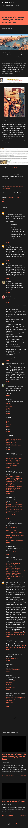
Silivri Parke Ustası (11, 465)
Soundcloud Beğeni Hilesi (13, 573)
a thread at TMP (13, 168)
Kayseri (8, 423)
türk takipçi (9, 684)
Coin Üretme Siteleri (12, 565)
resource (4, 199)
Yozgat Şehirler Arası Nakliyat (14, 532)
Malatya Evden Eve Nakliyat (14, 509)
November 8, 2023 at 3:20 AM (14, 455)
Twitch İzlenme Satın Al (13, 563)
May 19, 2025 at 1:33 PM (20, 693)
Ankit (7, 582)
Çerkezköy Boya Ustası (12, 463)
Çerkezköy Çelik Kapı (12, 490)
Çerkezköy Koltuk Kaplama (14, 488)
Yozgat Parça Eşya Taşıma (13, 480)
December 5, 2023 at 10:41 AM (15, 548)
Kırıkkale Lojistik (11, 539)
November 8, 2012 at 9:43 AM (14, 283)
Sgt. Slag (8, 246)
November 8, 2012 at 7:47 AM (14, 265)
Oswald (8, 385)
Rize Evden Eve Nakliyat (13, 460)
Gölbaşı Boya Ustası (12, 534)
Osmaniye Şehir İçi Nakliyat (14, 486)
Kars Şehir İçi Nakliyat (12, 511)
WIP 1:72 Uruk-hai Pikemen (14, 801)
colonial (8, 197)
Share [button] (3, 201)
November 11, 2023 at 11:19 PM (15, 499)
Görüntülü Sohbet (11, 566)
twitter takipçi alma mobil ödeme (15, 697)
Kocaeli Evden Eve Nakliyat (14, 458)
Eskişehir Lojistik (11, 485)
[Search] (22, 3)
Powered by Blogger (14, 824)
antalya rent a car (11, 442)
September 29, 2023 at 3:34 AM (15, 401)
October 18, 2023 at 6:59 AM (14, 437)
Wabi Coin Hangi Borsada (13, 574)
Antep (8, 408)
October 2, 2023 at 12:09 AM (14, 419)
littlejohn (8, 296)
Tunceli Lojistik (10, 514)
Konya (8, 421)
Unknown (8, 363)
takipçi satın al (10, 440)
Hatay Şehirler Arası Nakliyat (14, 540)
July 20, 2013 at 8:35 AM (20, 306)
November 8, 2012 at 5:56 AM (14, 214)
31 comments (10, 815)
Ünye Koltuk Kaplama (12, 529)
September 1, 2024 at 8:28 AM (15, 641)
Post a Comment (11, 775)
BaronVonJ (9, 281)
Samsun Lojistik (10, 516)
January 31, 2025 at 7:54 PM (14, 666)
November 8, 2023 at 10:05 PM (15, 473)
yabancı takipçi (10, 687)
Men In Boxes (8, 2)
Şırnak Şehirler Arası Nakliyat (14, 478)
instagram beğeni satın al (13, 699)
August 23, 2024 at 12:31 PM (17, 582)
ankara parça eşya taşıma (13, 439)
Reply (8, 242)
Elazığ (8, 410)
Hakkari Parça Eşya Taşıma (14, 506)
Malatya (8, 424)
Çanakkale (9, 406)
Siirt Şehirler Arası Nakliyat (14, 476)
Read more (23, 775)
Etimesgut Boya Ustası (12, 537)
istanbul (8, 405)
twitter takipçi (10, 686)
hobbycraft (15, 197)
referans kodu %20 (11, 552)
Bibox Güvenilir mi (11, 530)
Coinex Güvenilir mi (11, 527)
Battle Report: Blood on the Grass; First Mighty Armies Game (14, 756)
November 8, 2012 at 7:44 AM (14, 247)
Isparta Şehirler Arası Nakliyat (15, 535)
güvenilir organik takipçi (13, 669)
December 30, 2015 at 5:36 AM (15, 386)
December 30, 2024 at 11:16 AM (15, 654)
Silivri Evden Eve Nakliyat (13, 462)
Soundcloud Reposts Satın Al (14, 576)
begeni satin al (10, 682)
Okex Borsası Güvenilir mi (13, 571)
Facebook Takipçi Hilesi (13, 568)
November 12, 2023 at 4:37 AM (15, 523)
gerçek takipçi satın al (12, 658)
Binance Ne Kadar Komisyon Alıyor (16, 570)
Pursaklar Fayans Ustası (13, 502)
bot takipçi (9, 700)
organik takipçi (10, 704)
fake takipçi (9, 702)
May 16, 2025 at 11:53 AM (13, 677)
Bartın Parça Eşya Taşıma (13, 491)
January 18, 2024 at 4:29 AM (14, 559)
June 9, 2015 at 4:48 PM (18, 363)
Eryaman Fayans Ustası (13, 508)
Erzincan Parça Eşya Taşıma (14, 504)
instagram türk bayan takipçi (14, 681)
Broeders (8, 213)
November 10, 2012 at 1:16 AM (15, 298)
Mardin (8, 403)
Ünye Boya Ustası (11, 512)
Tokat (8, 428)
